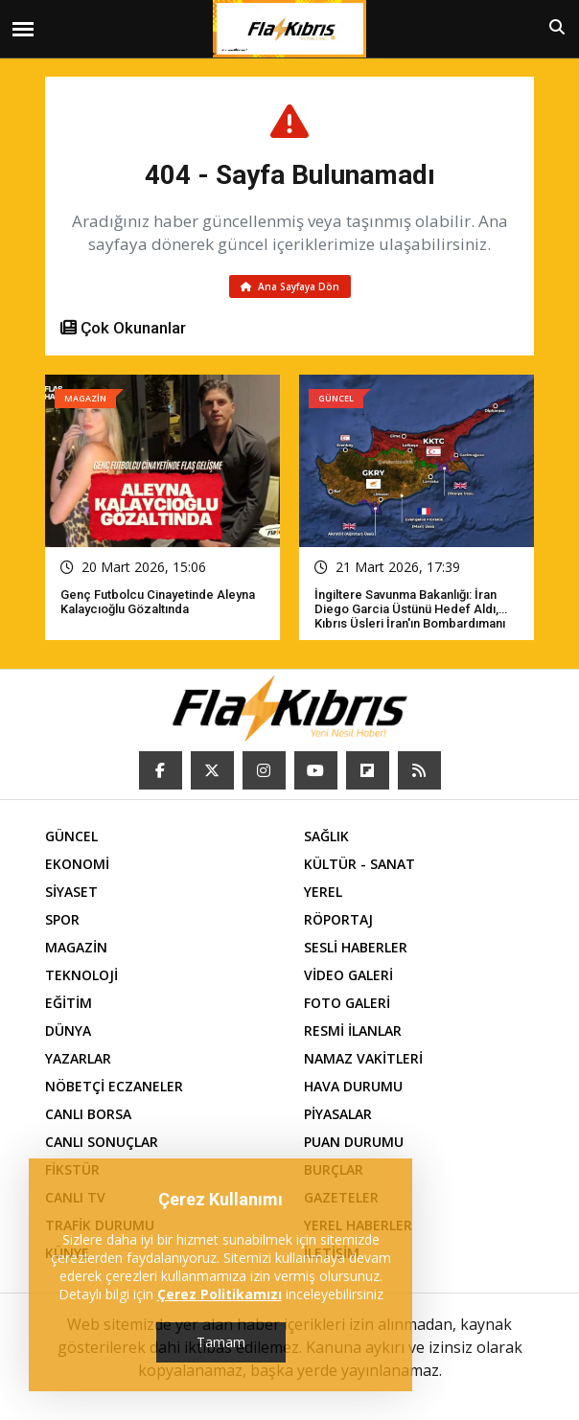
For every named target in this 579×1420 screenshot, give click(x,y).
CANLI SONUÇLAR (101, 1142)
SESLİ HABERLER (355, 947)
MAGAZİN (76, 947)
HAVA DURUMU (353, 1086)
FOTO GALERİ (347, 1003)
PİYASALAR (338, 1114)
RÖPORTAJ (338, 919)
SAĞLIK (326, 836)
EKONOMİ (77, 864)
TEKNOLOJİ (81, 975)
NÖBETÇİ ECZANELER (114, 1086)
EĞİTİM (68, 1003)
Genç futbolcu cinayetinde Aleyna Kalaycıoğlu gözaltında (157, 601)
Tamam (221, 1342)
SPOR (62, 919)
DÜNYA (68, 1030)
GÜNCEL (71, 836)
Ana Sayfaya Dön (290, 286)
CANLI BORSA (88, 1114)
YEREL (323, 891)
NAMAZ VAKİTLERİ (363, 1058)
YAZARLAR (78, 1058)
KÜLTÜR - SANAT (359, 864)
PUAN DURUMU (354, 1142)
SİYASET (71, 891)
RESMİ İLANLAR (353, 1030)
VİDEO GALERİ (348, 975)
